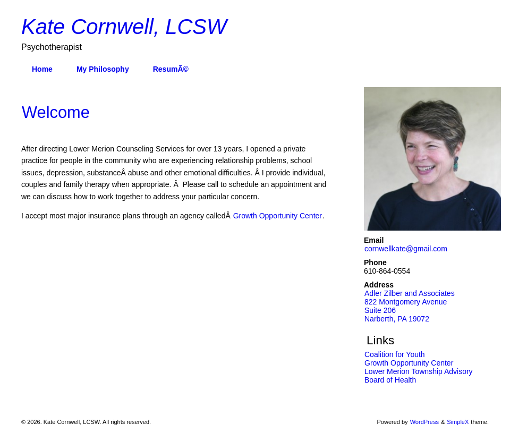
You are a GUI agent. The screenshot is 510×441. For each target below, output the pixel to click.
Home (42, 69)
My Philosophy (102, 69)
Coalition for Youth (394, 354)
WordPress (424, 422)
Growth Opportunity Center (277, 215)
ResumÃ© (171, 69)
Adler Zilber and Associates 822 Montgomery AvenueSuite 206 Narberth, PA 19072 (409, 306)
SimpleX (458, 422)
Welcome (56, 112)
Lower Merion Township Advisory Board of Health (418, 375)
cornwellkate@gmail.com (405, 248)
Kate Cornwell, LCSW (124, 26)
